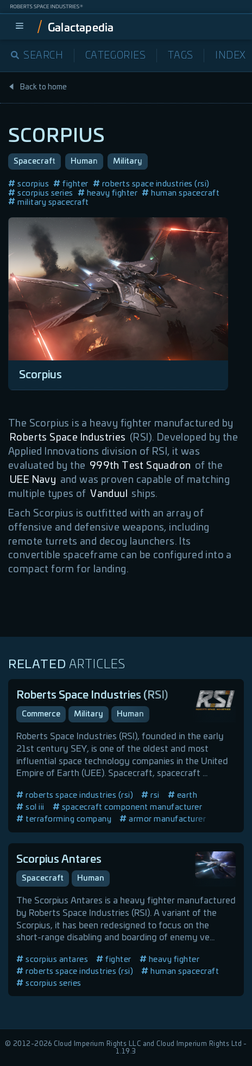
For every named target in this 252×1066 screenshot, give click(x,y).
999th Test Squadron (140, 466)
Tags (180, 56)
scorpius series (40, 193)
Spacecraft (34, 161)
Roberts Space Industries (68, 438)
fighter (71, 184)
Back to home (37, 87)
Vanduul (109, 494)
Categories (115, 56)
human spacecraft (180, 193)
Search (37, 56)
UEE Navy (33, 480)
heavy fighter (108, 193)
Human (84, 161)
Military (127, 161)
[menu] (19, 26)
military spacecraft (48, 202)
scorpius (28, 184)
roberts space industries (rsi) (151, 184)
